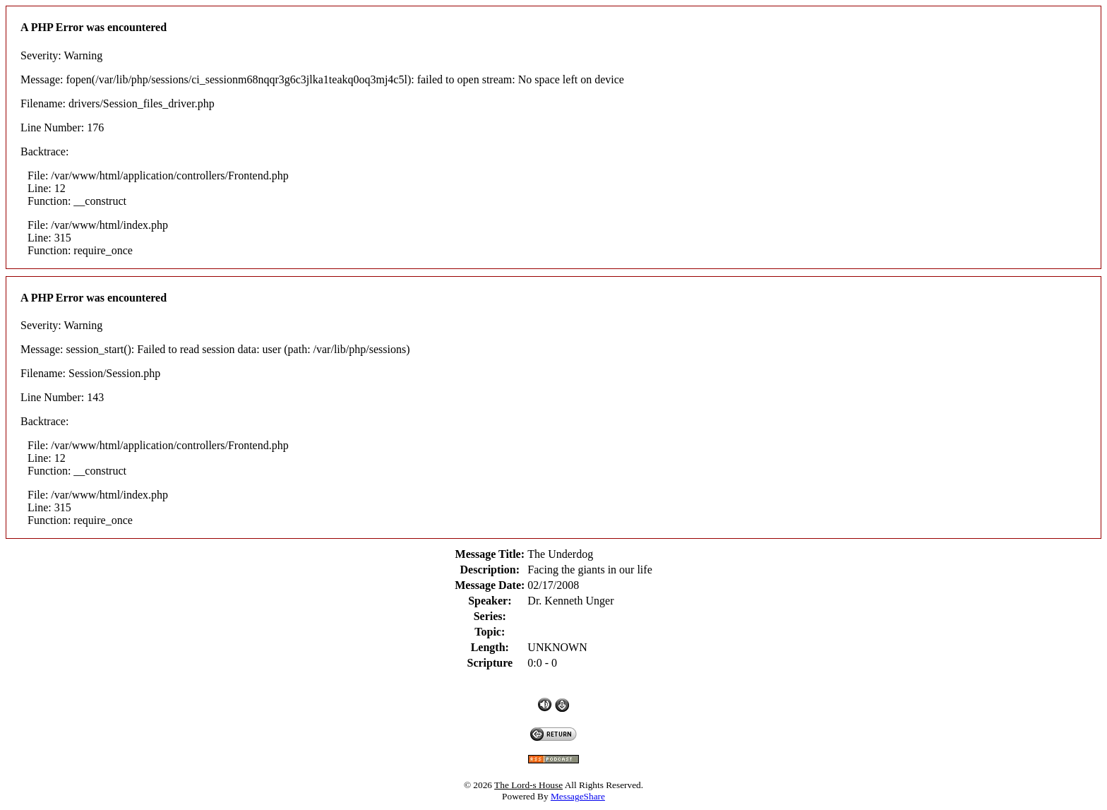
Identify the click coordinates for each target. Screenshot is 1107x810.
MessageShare (578, 796)
